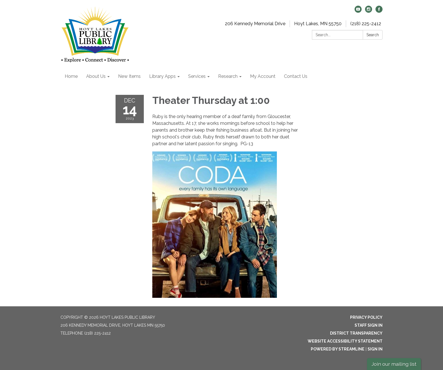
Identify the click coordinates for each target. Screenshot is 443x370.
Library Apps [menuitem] (162, 76)
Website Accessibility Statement (345, 341)
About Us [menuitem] (96, 76)
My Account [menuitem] (262, 76)
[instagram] (368, 11)
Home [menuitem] (71, 76)
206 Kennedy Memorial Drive (255, 23)
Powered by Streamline (337, 349)
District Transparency (356, 333)
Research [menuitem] (228, 76)
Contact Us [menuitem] (295, 76)
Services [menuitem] (197, 76)
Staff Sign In (369, 325)
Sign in (375, 349)
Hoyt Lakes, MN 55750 (318, 23)
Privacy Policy (366, 317)
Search (372, 35)
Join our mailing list (394, 364)
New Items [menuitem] (129, 76)
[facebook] (379, 11)
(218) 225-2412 (365, 23)
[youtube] (358, 11)
